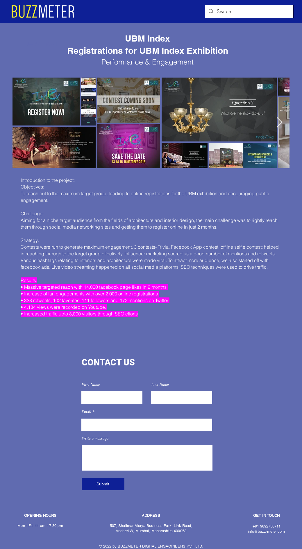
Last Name (160, 385)
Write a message (95, 439)
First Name (91, 385)
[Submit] (103, 484)
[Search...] (249, 11)
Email (86, 412)
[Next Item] (279, 122)
